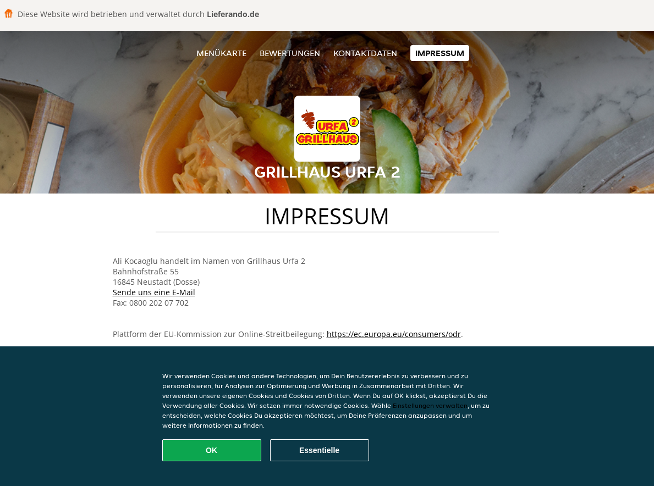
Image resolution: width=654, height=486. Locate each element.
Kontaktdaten (365, 53)
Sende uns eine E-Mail (154, 292)
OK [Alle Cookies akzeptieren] (211, 450)
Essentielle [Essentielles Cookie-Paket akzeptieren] (319, 450)
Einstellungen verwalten (430, 405)
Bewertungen (290, 53)
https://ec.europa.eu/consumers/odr (394, 334)
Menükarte (221, 53)
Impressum (439, 53)
